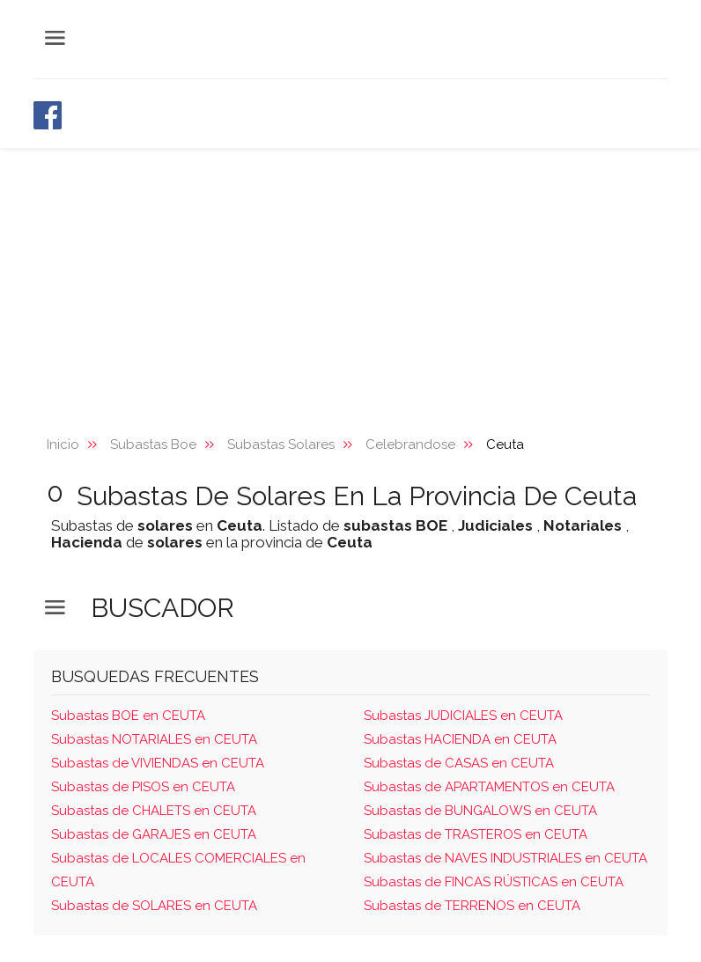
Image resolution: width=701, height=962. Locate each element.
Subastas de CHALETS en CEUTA (153, 811)
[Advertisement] (350, 280)
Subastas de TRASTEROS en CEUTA (475, 834)
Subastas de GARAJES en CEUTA (153, 834)
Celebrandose (410, 444)
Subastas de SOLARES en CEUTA (154, 906)
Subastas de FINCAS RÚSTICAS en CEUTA (494, 882)
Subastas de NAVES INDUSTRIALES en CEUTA (505, 858)
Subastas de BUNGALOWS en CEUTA (480, 811)
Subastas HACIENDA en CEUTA (460, 739)
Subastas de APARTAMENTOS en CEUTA (489, 787)
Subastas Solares (281, 444)
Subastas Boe (153, 444)
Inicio (63, 444)
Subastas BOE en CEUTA (128, 715)
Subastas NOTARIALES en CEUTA (154, 739)
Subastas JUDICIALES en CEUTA (463, 715)
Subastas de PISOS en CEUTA (143, 787)
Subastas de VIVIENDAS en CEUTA (157, 763)
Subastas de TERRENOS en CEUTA (472, 906)
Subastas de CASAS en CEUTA (459, 763)
